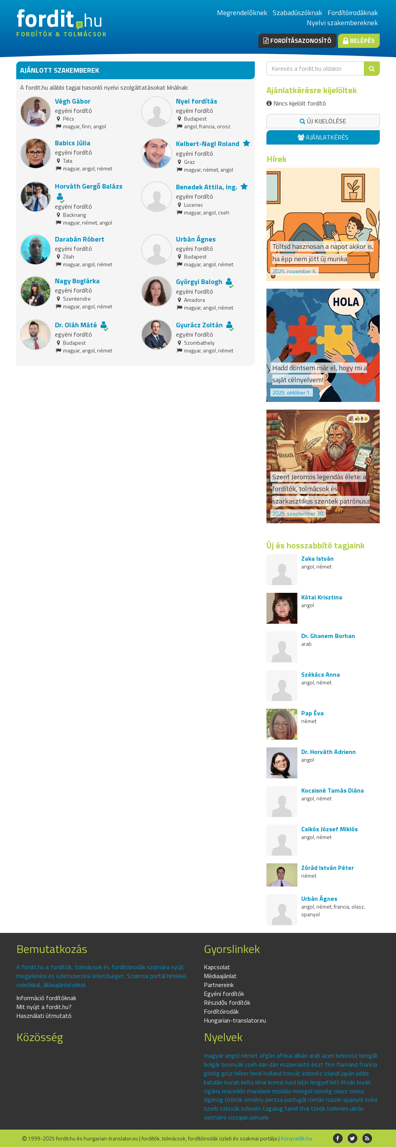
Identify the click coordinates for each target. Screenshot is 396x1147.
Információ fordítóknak (46, 997)
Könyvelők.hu (296, 1138)
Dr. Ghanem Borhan (328, 635)
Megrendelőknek (242, 12)
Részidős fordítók (227, 1002)
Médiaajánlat (220, 975)
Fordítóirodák (221, 1011)
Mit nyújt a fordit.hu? (44, 1006)
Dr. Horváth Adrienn (328, 751)
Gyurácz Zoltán (199, 325)
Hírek (276, 158)
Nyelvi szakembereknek (342, 22)
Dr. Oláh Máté (76, 325)
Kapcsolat (217, 967)
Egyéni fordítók (224, 993)
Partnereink (219, 984)
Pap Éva (312, 713)
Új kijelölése (323, 121)
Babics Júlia (72, 143)
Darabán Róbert (79, 239)
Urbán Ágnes (196, 239)
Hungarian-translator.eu (235, 1020)
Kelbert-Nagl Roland (207, 143)
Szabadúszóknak (297, 12)
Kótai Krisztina (321, 597)
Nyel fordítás (196, 101)
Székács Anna (320, 674)
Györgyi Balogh (199, 281)
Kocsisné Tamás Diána (332, 790)
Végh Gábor (72, 101)
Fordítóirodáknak (353, 12)
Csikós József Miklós (329, 829)
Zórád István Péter (327, 867)
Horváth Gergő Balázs (89, 186)
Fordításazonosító (297, 40)
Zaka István (317, 558)
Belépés (359, 40)
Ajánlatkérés (323, 137)
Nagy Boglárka (77, 281)
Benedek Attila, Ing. (206, 187)
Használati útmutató (44, 1015)
